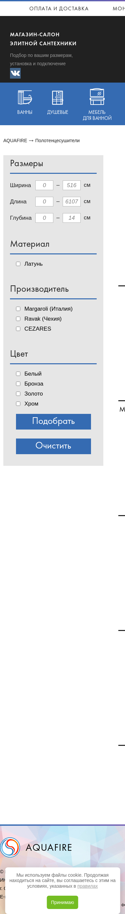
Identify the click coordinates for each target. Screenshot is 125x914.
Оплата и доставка (59, 9)
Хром (31, 404)
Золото (33, 394)
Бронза (33, 384)
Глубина (21, 218)
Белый (33, 374)
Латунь (33, 264)
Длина (18, 201)
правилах (87, 886)
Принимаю (62, 902)
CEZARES (37, 329)
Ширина (20, 185)
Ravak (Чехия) (43, 319)
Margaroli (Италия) (48, 309)
